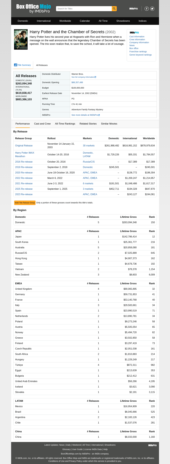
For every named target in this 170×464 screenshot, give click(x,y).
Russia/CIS (89, 161)
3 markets (88, 189)
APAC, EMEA (90, 172)
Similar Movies (109, 123)
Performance (23, 123)
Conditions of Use (56, 461)
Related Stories (88, 123)
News (132, 45)
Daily (68, 445)
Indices (143, 21)
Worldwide (65, 21)
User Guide (77, 449)
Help (105, 449)
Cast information (137, 36)
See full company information (84, 77)
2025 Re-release (24, 189)
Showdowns (123, 21)
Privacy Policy (75, 461)
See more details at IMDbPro (86, 115)
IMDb (97, 454)
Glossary (66, 449)
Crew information (137, 39)
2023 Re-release (24, 194)
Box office (134, 48)
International (44, 21)
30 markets (88, 145)
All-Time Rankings (65, 123)
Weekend (76, 445)
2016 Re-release (24, 161)
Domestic (23, 21)
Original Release (24, 145)
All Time (103, 21)
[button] (140, 51)
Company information (139, 42)
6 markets (88, 183)
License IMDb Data (93, 449)
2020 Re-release (24, 172)
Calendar (85, 21)
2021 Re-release (24, 183)
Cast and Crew (42, 123)
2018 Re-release (24, 167)
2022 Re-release (24, 178)
